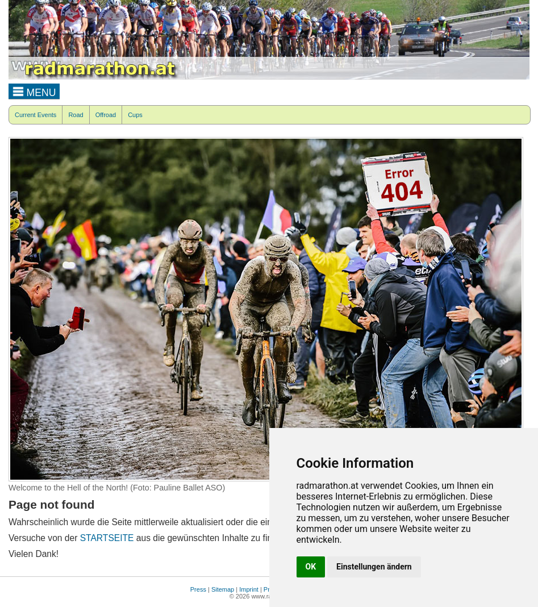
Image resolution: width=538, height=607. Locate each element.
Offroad (105, 114)
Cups (135, 114)
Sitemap (222, 589)
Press (198, 589)
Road (75, 114)
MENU (34, 91)
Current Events (35, 114)
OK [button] (311, 566)
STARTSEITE (107, 538)
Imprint (248, 589)
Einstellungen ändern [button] (374, 566)
